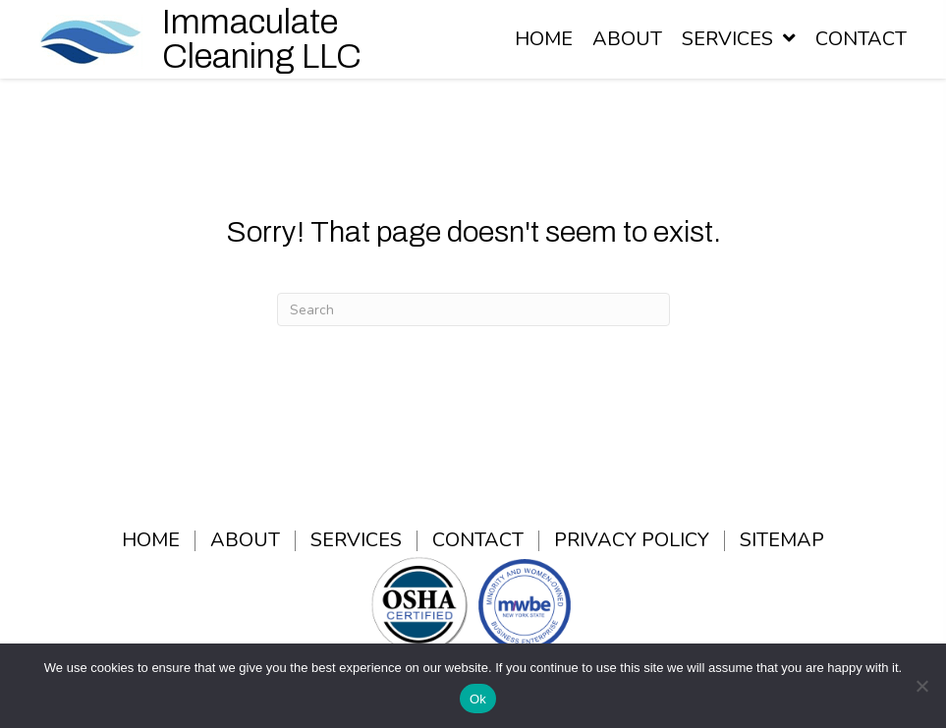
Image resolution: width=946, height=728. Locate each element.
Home (151, 541)
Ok (478, 699)
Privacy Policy (631, 541)
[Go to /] (244, 39)
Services (356, 541)
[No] (921, 686)
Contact (478, 541)
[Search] (473, 309)
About (245, 541)
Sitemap (782, 541)
